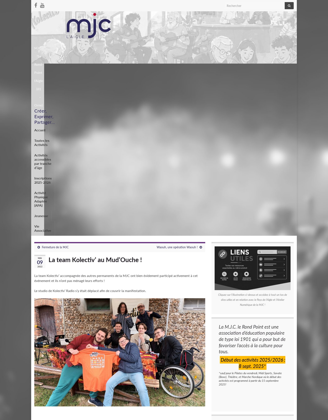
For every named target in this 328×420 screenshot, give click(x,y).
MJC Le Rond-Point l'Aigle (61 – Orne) (242, 47)
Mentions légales (45, 400)
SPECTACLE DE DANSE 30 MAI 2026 (239, 363)
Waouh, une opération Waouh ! (177, 85)
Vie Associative (279, 69)
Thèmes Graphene (69, 414)
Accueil (39, 69)
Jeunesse (254, 69)
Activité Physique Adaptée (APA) (216, 69)
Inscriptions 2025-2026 (168, 69)
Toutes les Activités (66, 69)
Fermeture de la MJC (55, 85)
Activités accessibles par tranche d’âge (116, 69)
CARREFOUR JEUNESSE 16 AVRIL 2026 (241, 354)
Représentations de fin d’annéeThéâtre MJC (243, 345)
